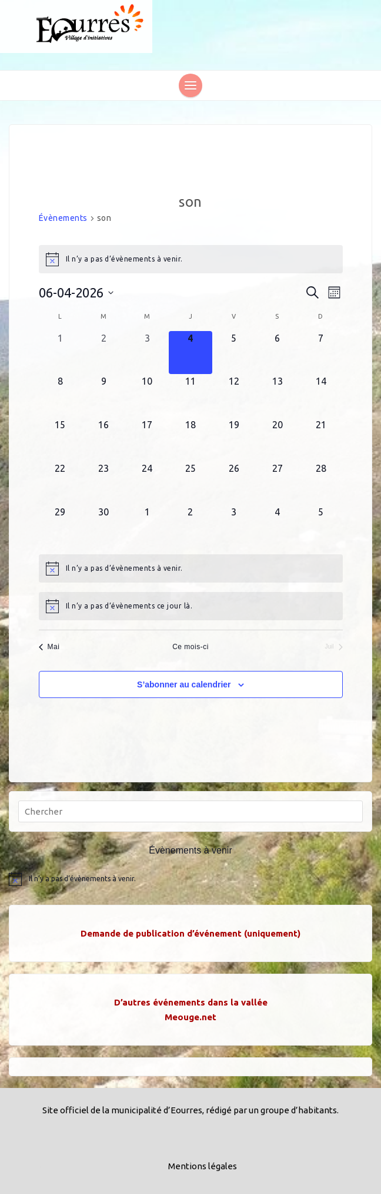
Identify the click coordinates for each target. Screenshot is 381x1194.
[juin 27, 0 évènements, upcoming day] (277, 483)
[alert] (191, 259)
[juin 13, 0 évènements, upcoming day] (277, 396)
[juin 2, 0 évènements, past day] (103, 353)
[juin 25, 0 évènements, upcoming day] (190, 483)
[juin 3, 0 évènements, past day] (147, 353)
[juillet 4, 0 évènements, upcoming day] (277, 526)
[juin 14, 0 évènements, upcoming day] (321, 396)
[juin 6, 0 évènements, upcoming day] (277, 353)
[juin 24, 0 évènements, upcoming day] (147, 483)
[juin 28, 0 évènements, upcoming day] (321, 483)
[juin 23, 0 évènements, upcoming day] (103, 483)
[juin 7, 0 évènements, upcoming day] (321, 353)
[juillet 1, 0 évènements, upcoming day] (147, 526)
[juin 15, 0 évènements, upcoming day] (60, 439)
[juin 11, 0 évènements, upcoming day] (190, 396)
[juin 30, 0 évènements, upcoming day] (103, 526)
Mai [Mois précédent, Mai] (49, 647)
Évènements (63, 218)
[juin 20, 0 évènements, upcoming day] (277, 439)
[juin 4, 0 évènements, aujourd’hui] (190, 353)
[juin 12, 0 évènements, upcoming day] (234, 396)
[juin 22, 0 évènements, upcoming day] (60, 483)
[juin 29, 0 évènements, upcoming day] (60, 526)
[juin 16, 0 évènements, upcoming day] (103, 439)
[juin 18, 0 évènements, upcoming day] (190, 439)
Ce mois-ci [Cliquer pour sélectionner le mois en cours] (190, 647)
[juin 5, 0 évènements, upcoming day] (234, 353)
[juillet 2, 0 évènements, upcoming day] (190, 526)
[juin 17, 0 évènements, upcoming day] (147, 439)
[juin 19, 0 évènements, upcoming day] (234, 439)
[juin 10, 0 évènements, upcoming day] (147, 396)
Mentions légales (202, 1166)
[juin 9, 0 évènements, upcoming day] (103, 396)
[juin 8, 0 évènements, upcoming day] (60, 396)
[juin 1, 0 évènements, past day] (60, 353)
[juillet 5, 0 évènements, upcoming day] (321, 526)
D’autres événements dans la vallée (191, 1002)
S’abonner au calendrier (184, 684)
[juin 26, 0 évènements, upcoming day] (234, 483)
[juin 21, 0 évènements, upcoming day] (321, 439)
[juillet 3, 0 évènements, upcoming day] (234, 526)
